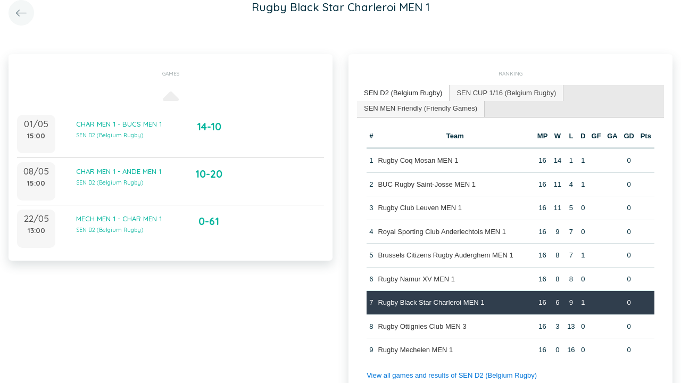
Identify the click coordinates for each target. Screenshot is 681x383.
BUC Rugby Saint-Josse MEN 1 (427, 184)
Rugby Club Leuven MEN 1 (420, 208)
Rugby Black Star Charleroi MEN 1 (431, 302)
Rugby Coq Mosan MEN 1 (418, 160)
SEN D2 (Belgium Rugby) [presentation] (403, 93)
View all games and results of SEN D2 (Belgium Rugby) (452, 375)
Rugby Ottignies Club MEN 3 (422, 326)
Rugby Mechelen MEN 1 (415, 350)
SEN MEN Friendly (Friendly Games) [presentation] (420, 108)
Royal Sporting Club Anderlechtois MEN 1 (442, 232)
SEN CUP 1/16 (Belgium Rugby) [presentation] (506, 93)
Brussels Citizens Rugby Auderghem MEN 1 (445, 255)
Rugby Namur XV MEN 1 (416, 279)
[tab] (403, 93)
